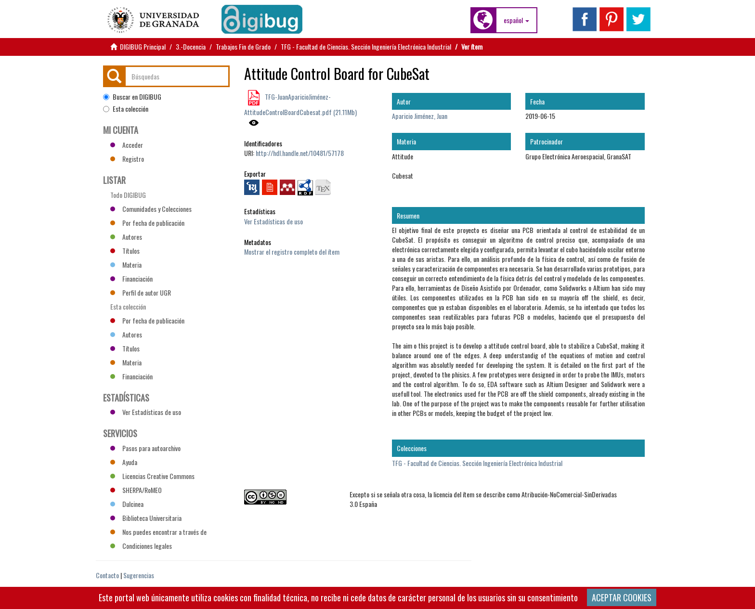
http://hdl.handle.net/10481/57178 (300, 153)
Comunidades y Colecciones (151, 209)
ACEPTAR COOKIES (621, 597)
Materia (126, 264)
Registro (127, 159)
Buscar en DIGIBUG (132, 97)
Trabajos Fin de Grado (243, 46)
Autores (126, 237)
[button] (516, 20)
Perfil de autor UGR (140, 292)
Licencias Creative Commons (152, 476)
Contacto (107, 575)
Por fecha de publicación (147, 223)
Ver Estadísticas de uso (273, 221)
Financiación (131, 278)
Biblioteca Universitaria (146, 518)
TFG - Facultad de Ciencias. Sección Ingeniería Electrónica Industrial (366, 46)
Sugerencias (138, 575)
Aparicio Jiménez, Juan (419, 116)
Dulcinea (126, 504)
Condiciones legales (141, 546)
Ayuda (123, 462)
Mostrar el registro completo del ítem (291, 251)
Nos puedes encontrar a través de (158, 532)
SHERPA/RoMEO (136, 490)
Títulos (125, 251)
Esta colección (125, 109)
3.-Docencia (191, 46)
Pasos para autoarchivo (145, 448)
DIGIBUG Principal (143, 46)
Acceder (126, 145)
